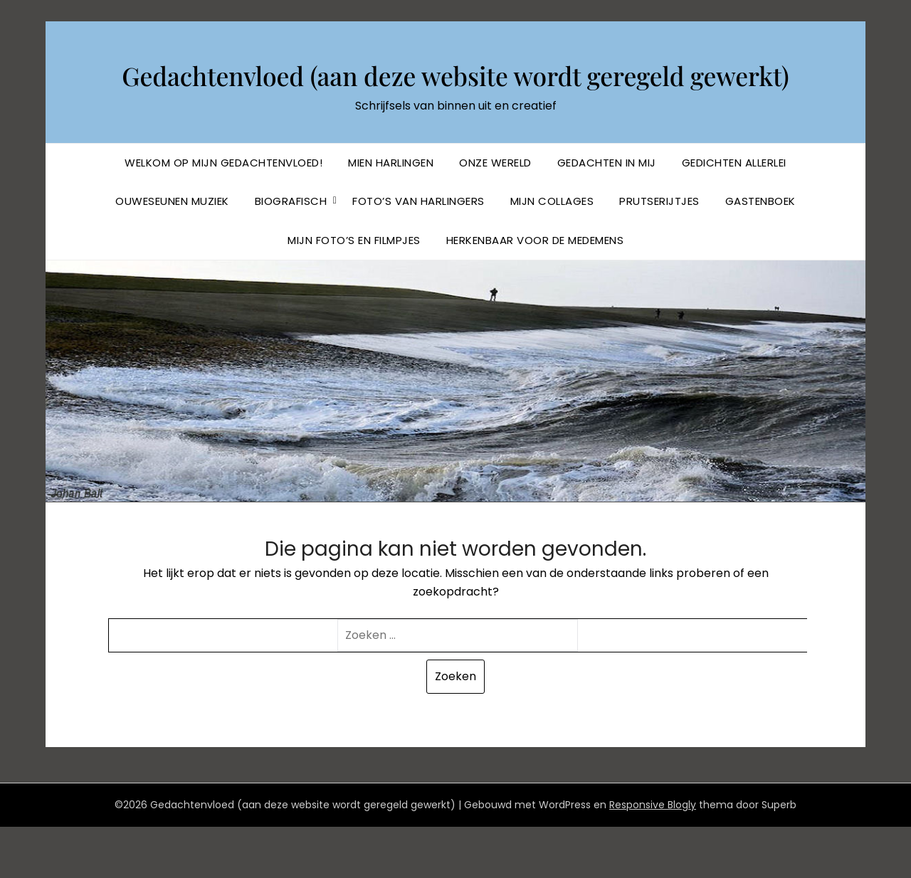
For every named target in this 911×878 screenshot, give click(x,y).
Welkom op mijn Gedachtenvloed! (223, 213)
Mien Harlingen (390, 213)
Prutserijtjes (659, 252)
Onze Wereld (495, 213)
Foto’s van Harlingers (418, 252)
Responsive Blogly (652, 856)
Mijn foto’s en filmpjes (354, 291)
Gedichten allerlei (734, 213)
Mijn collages (552, 252)
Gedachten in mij (606, 213)
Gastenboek (760, 252)
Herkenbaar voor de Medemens (535, 291)
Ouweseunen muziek (172, 252)
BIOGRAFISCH (291, 252)
